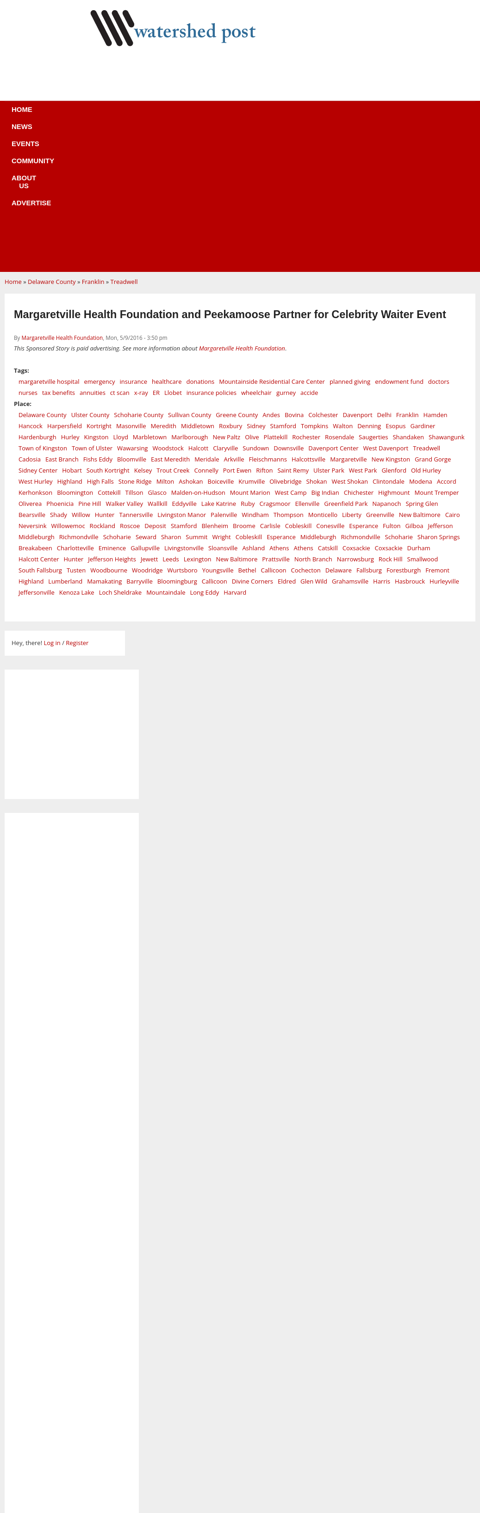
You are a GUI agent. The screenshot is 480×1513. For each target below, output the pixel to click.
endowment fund (399, 243)
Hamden (435, 276)
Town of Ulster (92, 309)
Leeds (170, 420)
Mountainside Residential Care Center (272, 243)
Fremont (437, 431)
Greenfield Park (346, 365)
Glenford (393, 331)
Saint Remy (293, 331)
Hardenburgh (37, 298)
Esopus (395, 287)
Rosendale (339, 298)
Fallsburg (369, 431)
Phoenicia (60, 365)
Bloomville (131, 320)
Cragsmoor (275, 365)
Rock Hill (391, 420)
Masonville (131, 287)
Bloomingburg (177, 442)
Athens (279, 409)
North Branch (313, 420)
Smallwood (422, 420)
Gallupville (145, 409)
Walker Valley (124, 365)
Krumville (251, 342)
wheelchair (256, 254)
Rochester (306, 298)
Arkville (234, 320)
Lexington (198, 420)
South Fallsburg (40, 431)
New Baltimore (420, 376)
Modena (420, 342)
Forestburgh (403, 431)
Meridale (206, 320)
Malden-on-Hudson (198, 354)
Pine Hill (89, 365)
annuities (93, 254)
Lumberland (65, 442)
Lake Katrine (218, 365)
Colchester (323, 276)
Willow (81, 376)
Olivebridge (285, 342)
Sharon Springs (439, 398)
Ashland (253, 409)
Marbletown (150, 298)
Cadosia (30, 320)
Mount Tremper (436, 354)
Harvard (235, 453)
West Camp (291, 354)
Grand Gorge (433, 320)
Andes (271, 276)
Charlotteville (75, 409)
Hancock (31, 287)
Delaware (338, 431)
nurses (28, 254)
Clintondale (389, 342)
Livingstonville (184, 409)
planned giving (350, 243)
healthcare (166, 243)
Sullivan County (189, 276)
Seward (146, 398)
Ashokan (191, 342)
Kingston (96, 298)
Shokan (316, 342)
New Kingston (391, 320)
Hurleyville (444, 442)
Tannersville (136, 376)
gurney (286, 254)
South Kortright (108, 331)
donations (200, 243)
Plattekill (276, 298)
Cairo (452, 376)
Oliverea (30, 365)
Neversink (32, 387)
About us (255, 115)
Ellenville (307, 365)
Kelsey (143, 331)
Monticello (322, 376)
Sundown (256, 309)
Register (77, 504)
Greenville (380, 376)
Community (200, 115)
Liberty (352, 376)
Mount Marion (250, 354)
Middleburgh (37, 398)
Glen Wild (313, 442)
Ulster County (90, 276)
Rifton (264, 331)
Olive (252, 298)
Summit (196, 398)
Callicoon (273, 431)
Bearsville (32, 376)
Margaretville (348, 320)
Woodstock (167, 309)
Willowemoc (68, 387)
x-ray (141, 254)
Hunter (105, 376)
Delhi (384, 276)
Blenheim (214, 387)
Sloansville (222, 409)
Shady (58, 376)
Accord (446, 342)
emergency (99, 243)
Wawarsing (132, 309)
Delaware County (52, 143)
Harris (381, 442)
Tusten (76, 431)
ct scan (120, 254)
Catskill (328, 409)
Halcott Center (39, 420)
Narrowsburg (355, 420)
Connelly (206, 331)
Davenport (357, 276)
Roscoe (130, 387)
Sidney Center (38, 331)
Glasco (157, 354)
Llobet (173, 254)
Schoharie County (138, 276)
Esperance (363, 387)
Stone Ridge (135, 342)
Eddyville (184, 365)
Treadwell (124, 143)
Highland (69, 342)
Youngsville (218, 431)
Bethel (247, 431)
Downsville (289, 309)
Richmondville (79, 398)
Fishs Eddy (97, 320)
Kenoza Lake (76, 453)
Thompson (289, 376)
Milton (165, 342)
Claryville (225, 309)
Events (150, 115)
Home (73, 115)
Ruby (248, 365)
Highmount (394, 354)
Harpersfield (64, 287)
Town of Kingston (43, 309)
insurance (133, 243)
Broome (244, 387)
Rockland (102, 387)
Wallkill (157, 365)
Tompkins (314, 287)
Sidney (256, 287)
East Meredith (170, 320)
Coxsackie (356, 409)
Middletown (197, 287)
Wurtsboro (183, 431)
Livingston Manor (181, 376)
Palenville (224, 376)
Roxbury (230, 287)
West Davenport (386, 309)
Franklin (93, 143)
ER (156, 254)
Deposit (155, 387)
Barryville (139, 442)
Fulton (391, 387)
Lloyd (120, 298)
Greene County (237, 276)
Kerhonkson (35, 354)
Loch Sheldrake (120, 453)
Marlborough (189, 298)
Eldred (287, 442)
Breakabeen (35, 409)
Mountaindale (165, 453)
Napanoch (386, 365)
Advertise (309, 115)
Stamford (283, 287)
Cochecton (306, 431)
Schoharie (117, 398)
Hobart (72, 331)
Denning (369, 287)
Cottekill (109, 354)
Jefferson (440, 387)
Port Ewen (237, 331)
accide (309, 254)
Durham (418, 409)
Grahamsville (350, 442)
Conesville (330, 387)
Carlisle (270, 387)
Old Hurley (426, 331)
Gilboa (414, 387)
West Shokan (349, 342)
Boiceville (221, 342)
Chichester (359, 354)
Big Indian (325, 354)
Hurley (70, 298)
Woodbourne (108, 431)
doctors (438, 243)
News (110, 115)
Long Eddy (204, 453)
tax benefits (58, 254)
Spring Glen (421, 365)
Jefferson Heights (112, 420)
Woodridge (147, 431)
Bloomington (75, 354)
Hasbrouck (410, 442)
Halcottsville (308, 320)
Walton (343, 287)
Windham (255, 376)
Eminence (112, 409)
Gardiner (423, 287)
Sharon (171, 398)
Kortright (99, 287)
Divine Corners (252, 442)
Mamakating (104, 442)
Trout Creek (172, 331)
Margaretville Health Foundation (62, 199)
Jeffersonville (37, 453)
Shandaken (408, 298)
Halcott (198, 309)
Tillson (134, 354)
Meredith (163, 287)
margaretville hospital (49, 243)
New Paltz (227, 298)
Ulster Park (328, 331)
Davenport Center (333, 309)
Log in (52, 504)
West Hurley (35, 342)
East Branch (62, 320)
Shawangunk (446, 298)
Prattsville (275, 420)
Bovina (294, 276)
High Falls (100, 342)
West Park (363, 331)
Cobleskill (298, 387)
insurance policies (212, 254)
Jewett (149, 420)
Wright (221, 398)
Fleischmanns (268, 320)
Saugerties (373, 298)
